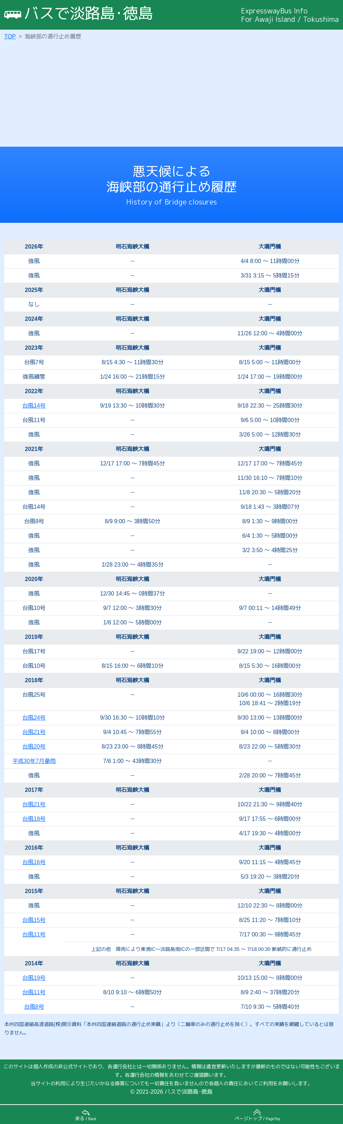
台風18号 (34, 819)
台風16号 (34, 862)
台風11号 (34, 934)
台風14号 (34, 406)
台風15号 (34, 920)
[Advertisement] (173, 93)
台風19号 (34, 978)
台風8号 (34, 1007)
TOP (10, 36)
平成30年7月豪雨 (34, 761)
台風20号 (34, 747)
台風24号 (34, 718)
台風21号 (34, 732)
